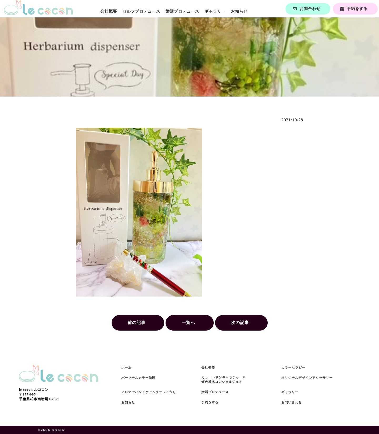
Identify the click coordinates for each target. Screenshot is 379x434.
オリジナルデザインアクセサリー (307, 378)
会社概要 (108, 11)
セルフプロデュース (141, 11)
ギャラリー (215, 11)
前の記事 (137, 322)
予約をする (209, 402)
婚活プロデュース (182, 11)
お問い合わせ (291, 402)
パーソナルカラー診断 (138, 378)
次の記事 (240, 322)
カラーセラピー (293, 367)
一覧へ (188, 322)
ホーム (126, 367)
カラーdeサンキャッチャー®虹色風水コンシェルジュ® (223, 379)
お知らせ (239, 11)
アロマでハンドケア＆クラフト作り (148, 392)
